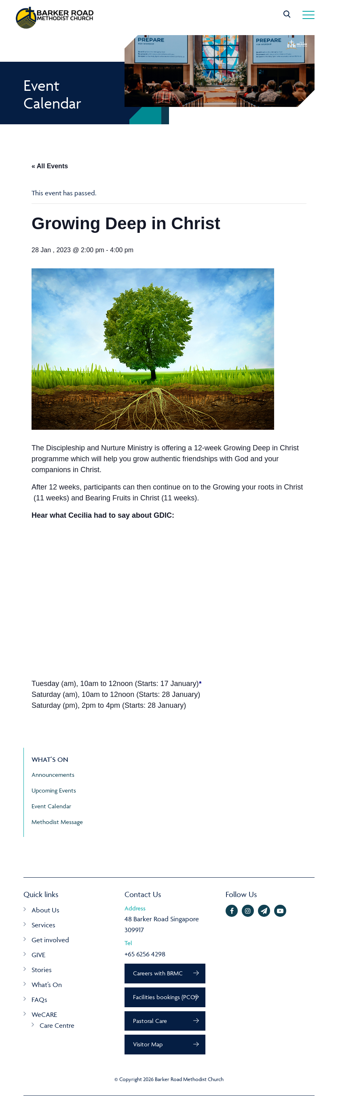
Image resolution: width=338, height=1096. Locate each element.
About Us (45, 910)
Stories (42, 970)
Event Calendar (51, 806)
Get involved (50, 940)
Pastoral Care (150, 1021)
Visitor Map (148, 1044)
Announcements (53, 774)
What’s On (47, 985)
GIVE (38, 955)
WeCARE (44, 1014)
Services (43, 925)
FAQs (39, 1000)
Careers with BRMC (158, 973)
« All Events (50, 166)
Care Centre (57, 1025)
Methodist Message (57, 822)
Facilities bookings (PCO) (165, 997)
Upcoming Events (54, 790)
